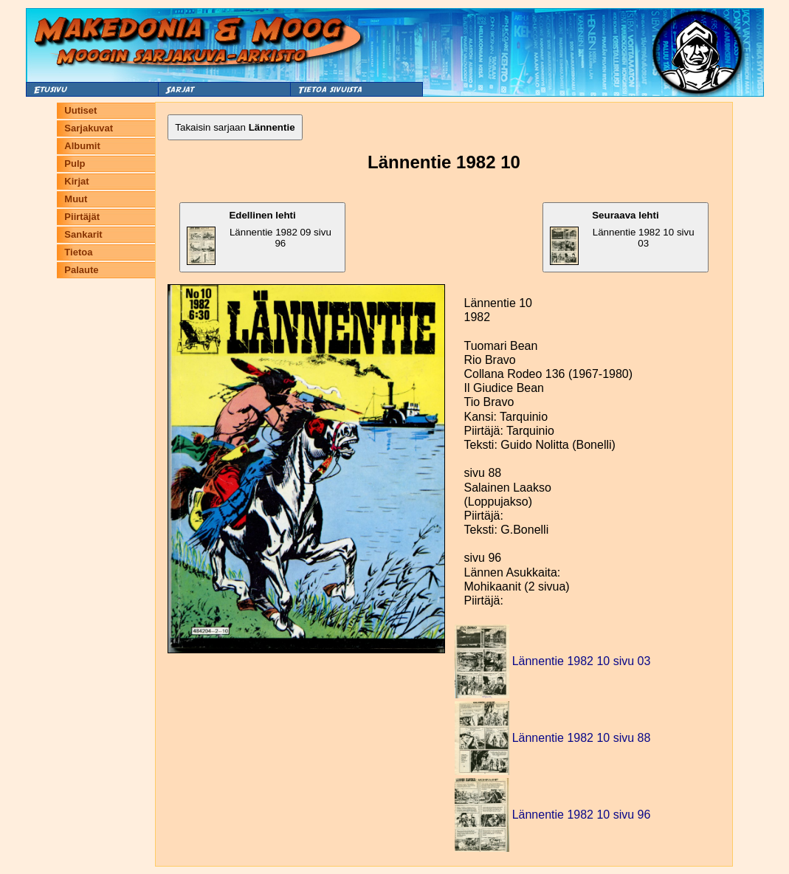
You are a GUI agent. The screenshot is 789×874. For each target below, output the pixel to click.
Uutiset (80, 110)
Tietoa (78, 252)
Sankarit (83, 234)
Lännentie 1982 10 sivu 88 (581, 738)
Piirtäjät (82, 216)
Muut (75, 198)
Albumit (82, 145)
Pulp (74, 163)
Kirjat (76, 181)
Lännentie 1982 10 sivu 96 (581, 814)
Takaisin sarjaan (234, 127)
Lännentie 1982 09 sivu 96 (259, 237)
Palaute (81, 269)
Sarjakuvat (88, 128)
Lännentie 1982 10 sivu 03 (622, 237)
